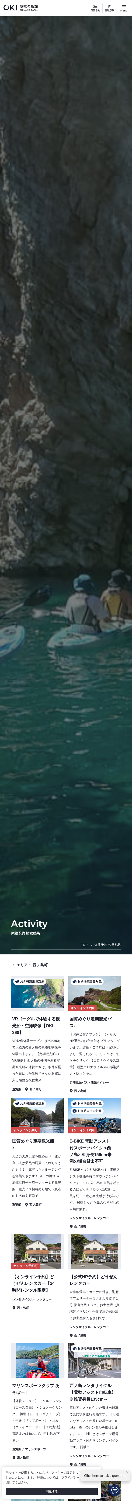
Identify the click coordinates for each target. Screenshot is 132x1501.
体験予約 (109, 10)
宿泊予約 (95, 10)
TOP (84, 944)
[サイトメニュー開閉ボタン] (124, 8)
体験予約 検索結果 (107, 944)
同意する (52, 1491)
